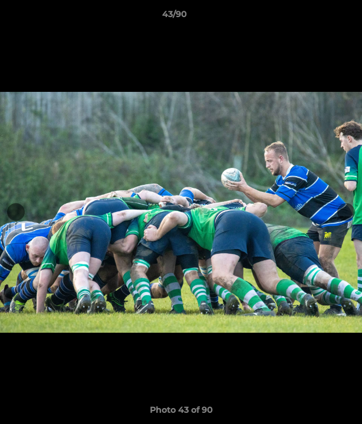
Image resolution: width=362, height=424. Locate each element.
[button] (319, 17)
